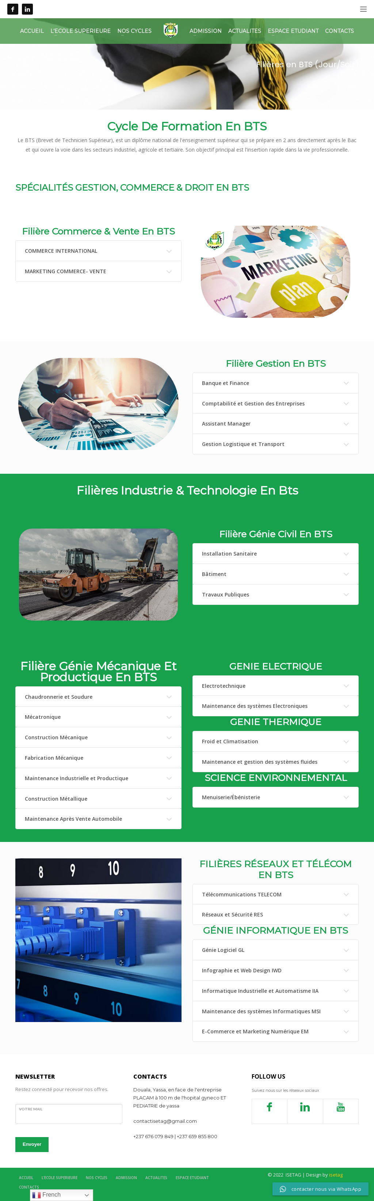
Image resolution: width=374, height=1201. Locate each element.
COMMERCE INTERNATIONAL (61, 250)
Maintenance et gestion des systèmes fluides (259, 761)
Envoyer (32, 1144)
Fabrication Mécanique (54, 757)
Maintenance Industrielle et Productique (76, 778)
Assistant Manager (226, 423)
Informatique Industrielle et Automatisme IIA (260, 990)
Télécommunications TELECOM (242, 894)
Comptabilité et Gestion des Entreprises (253, 403)
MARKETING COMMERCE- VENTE (65, 271)
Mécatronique (43, 716)
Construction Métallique (56, 798)
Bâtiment (214, 574)
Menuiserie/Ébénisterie (231, 797)
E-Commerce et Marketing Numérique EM (255, 1031)
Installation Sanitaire (229, 553)
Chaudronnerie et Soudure (58, 696)
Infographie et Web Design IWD (242, 970)
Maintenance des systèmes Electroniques (255, 705)
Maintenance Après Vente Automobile (73, 818)
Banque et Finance (225, 383)
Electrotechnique (223, 685)
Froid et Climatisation (230, 741)
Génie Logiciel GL (223, 949)
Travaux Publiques (225, 594)
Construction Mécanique (56, 737)
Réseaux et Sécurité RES (232, 914)
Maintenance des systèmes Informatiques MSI (261, 1011)
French (46, 1195)
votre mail (30, 1109)
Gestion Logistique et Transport (243, 444)
